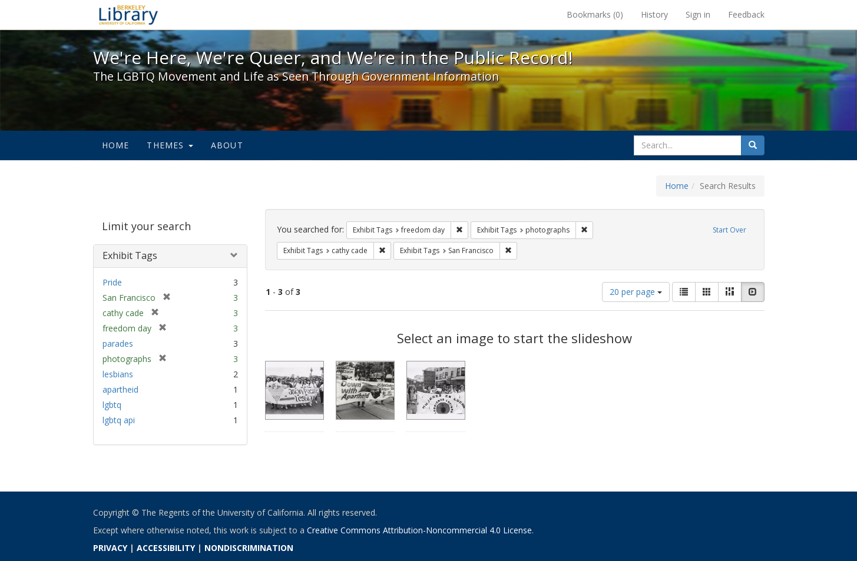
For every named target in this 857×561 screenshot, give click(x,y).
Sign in (698, 14)
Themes (170, 145)
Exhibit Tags (129, 255)
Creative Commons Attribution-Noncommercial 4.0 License (419, 530)
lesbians (117, 374)
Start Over (729, 230)
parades (117, 343)
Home (116, 145)
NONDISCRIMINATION (248, 547)
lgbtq (111, 404)
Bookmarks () (595, 14)
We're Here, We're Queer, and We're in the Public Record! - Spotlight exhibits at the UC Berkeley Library (128, 14)
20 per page (636, 291)
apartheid (120, 389)
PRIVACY (110, 547)
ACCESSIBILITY (166, 547)
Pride (112, 282)
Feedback (746, 14)
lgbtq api (118, 420)
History (654, 14)
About (227, 145)
